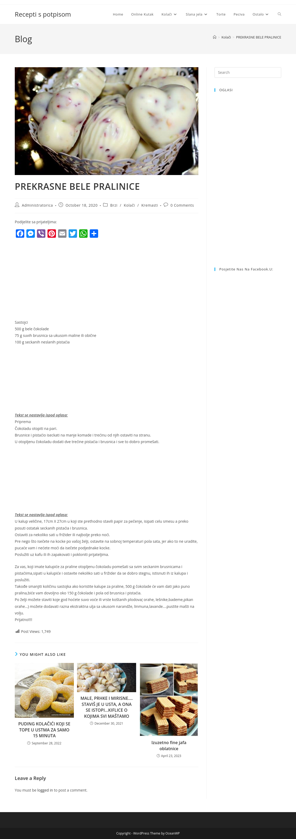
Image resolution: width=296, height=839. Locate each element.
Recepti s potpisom (43, 14)
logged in (45, 790)
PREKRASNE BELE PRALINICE (258, 37)
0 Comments (182, 205)
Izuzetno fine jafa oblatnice (169, 745)
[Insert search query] (247, 72)
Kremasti (149, 205)
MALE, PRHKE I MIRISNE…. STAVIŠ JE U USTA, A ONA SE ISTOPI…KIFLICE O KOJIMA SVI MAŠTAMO (106, 707)
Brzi (113, 205)
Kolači (129, 205)
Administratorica (37, 205)
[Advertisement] (59, 280)
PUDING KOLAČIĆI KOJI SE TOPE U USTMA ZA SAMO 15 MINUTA (44, 730)
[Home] (214, 37)
